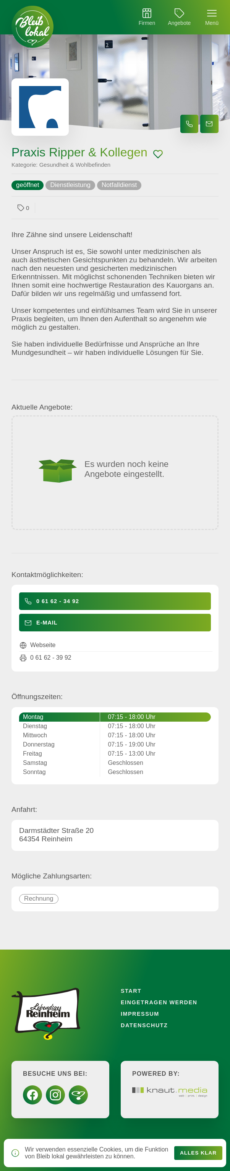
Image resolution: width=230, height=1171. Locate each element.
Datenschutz (144, 1025)
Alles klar (198, 1153)
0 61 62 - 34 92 (57, 601)
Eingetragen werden (159, 1002)
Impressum (140, 1014)
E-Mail (47, 623)
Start (131, 991)
